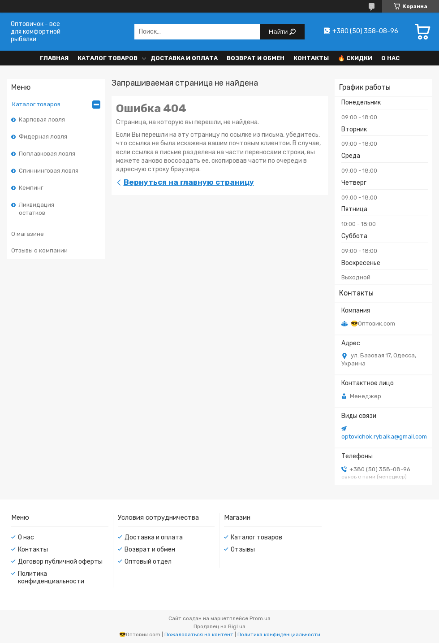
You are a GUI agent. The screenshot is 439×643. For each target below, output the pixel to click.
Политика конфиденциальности (51, 577)
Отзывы (243, 549)
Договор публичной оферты (60, 561)
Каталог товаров (107, 58)
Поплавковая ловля (47, 153)
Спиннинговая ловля (48, 170)
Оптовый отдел (148, 561)
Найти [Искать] (279, 31)
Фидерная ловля (43, 136)
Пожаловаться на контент (198, 634)
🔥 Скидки (355, 58)
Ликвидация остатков (36, 208)
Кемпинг (31, 187)
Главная (54, 58)
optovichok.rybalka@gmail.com (384, 436)
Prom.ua (260, 618)
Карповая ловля (42, 119)
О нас (390, 58)
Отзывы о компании (39, 250)
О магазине (27, 233)
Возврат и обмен (255, 58)
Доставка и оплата (184, 58)
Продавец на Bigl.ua (219, 626)
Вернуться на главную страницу (189, 182)
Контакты (311, 58)
